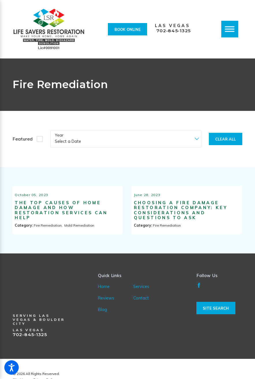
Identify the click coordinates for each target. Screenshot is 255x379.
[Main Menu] (229, 29)
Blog (102, 316)
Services (141, 293)
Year (59, 135)
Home (104, 293)
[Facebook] (198, 291)
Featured (23, 139)
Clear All (225, 139)
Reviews (106, 304)
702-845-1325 (173, 30)
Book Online (128, 29)
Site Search (216, 314)
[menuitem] (115, 293)
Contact (141, 304)
